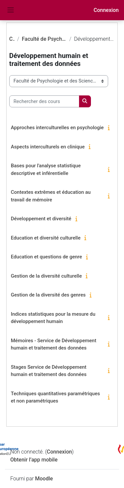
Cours (12, 39)
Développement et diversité (41, 219)
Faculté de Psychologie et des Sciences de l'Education (44, 39)
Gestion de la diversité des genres (48, 295)
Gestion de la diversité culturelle (46, 276)
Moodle (44, 478)
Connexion (106, 10)
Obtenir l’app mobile (34, 460)
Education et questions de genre (46, 257)
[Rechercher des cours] (44, 101)
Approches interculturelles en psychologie (57, 128)
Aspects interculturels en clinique (48, 147)
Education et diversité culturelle (46, 238)
